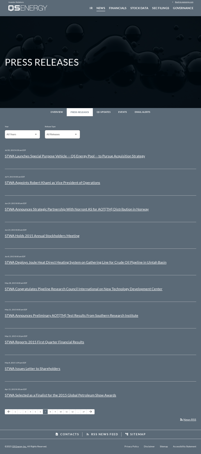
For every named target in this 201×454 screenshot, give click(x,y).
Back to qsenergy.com (184, 2)
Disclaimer (149, 446)
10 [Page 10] (62, 411)
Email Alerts (142, 112)
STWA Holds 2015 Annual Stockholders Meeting (42, 235)
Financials (118, 8)
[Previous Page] (9, 411)
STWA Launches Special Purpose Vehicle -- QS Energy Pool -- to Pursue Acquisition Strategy (75, 156)
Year (7, 126)
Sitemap (135, 434)
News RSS (188, 419)
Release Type (50, 126)
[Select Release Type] (62, 134)
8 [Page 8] (51, 411)
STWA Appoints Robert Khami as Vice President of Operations (52, 182)
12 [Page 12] (73, 411)
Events (122, 112)
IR (91, 8)
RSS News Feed (102, 434)
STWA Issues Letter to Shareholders (32, 368)
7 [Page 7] (46, 411)
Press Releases (80, 112)
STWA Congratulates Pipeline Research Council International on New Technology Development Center (83, 289)
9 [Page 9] (56, 411)
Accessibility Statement (184, 446)
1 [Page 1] (16, 411)
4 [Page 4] (31, 411)
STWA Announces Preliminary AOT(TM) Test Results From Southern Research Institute (71, 315)
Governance (183, 8)
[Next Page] (91, 411)
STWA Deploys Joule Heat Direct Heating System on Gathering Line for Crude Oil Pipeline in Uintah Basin (85, 262)
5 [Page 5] (36, 411)
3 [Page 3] (26, 411)
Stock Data (139, 8)
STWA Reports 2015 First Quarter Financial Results (44, 342)
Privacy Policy (132, 446)
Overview (57, 112)
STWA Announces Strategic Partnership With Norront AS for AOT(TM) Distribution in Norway (77, 209)
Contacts (67, 434)
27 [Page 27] (85, 411)
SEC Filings (160, 8)
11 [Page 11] (67, 411)
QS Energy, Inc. (19, 446)
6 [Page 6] (41, 411)
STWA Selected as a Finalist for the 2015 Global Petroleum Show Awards (60, 395)
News (100, 8)
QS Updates (104, 112)
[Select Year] (22, 134)
